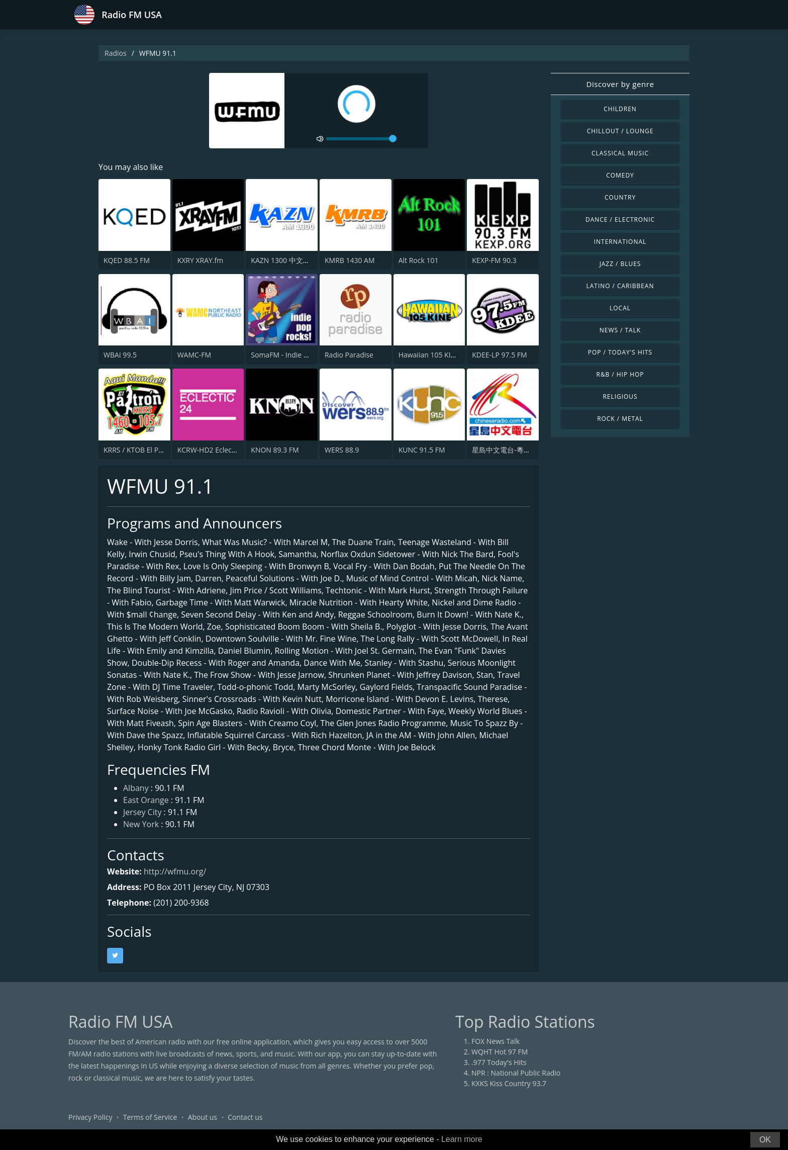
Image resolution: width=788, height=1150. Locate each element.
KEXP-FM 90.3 (494, 260)
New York (141, 824)
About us (202, 1117)
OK (765, 1139)
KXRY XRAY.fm (200, 260)
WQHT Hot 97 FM (499, 1051)
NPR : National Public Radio (515, 1073)
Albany (136, 787)
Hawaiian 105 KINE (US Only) (445, 355)
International (620, 241)
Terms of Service (150, 1117)
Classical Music (620, 153)
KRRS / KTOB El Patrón (140, 450)
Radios (116, 53)
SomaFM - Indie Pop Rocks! (295, 355)
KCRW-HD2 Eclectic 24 (213, 450)
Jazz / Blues (620, 263)
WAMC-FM (194, 355)
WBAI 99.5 (120, 355)
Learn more (461, 1139)
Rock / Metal (620, 418)
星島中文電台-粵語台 (505, 450)
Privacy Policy (90, 1117)
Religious (620, 396)
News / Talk (620, 330)
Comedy (620, 175)
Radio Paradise (349, 355)
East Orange (146, 800)
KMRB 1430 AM (350, 260)
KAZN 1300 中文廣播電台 (291, 260)
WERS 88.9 (342, 450)
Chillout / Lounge (620, 131)
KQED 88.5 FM (127, 260)
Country (620, 197)
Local (620, 308)
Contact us (245, 1117)
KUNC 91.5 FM (422, 450)
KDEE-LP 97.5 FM (499, 355)
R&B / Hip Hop (620, 374)
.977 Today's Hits (499, 1062)
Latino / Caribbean (620, 286)
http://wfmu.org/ (175, 871)
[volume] (361, 138)
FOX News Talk (495, 1041)
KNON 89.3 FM (275, 450)
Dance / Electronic (620, 219)
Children (620, 109)
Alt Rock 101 (419, 260)
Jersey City (142, 812)
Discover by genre (620, 84)
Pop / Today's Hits (620, 352)
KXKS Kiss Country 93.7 (508, 1083)
